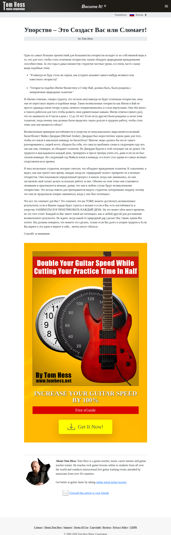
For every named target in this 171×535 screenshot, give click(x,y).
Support (67, 527)
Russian (136, 14)
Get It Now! (85, 426)
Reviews (107, 527)
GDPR (133, 527)
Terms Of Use (81, 527)
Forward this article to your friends (89, 492)
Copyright (95, 527)
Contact (38, 527)
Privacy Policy (120, 527)
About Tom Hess (53, 527)
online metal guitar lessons (111, 482)
